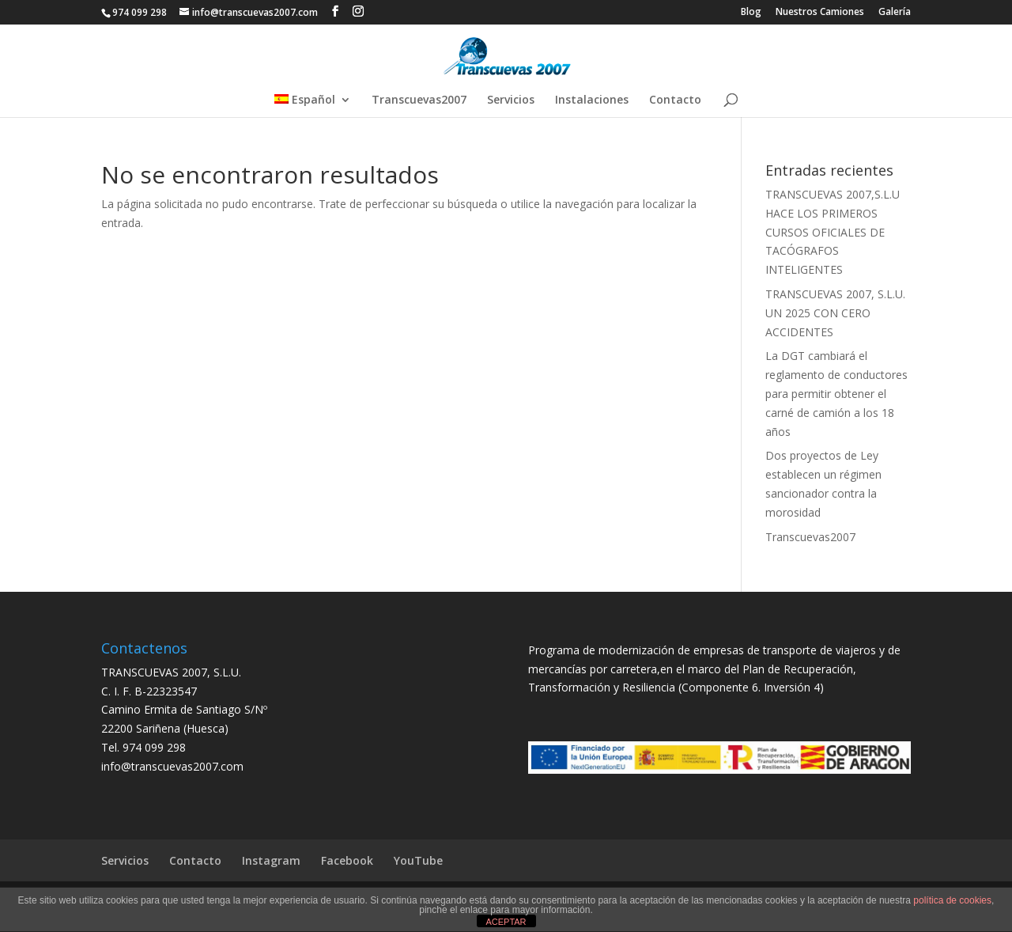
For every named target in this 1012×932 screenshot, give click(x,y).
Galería (894, 12)
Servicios (510, 100)
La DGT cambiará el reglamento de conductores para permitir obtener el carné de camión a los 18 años (836, 393)
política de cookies (952, 900)
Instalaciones (592, 100)
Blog (751, 12)
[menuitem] (312, 105)
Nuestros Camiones (820, 12)
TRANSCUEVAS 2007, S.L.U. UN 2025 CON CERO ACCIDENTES (835, 312)
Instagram (271, 860)
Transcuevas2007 (419, 100)
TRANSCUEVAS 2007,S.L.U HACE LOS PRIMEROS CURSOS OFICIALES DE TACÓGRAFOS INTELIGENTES (832, 232)
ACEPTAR (505, 921)
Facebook (347, 860)
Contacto (675, 100)
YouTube (418, 860)
